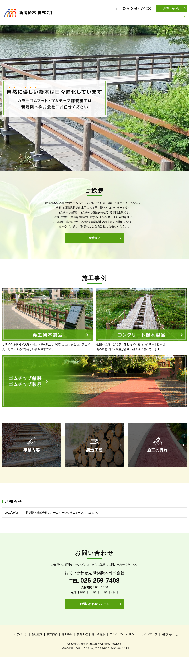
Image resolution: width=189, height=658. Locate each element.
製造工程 (149, 18)
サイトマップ (149, 635)
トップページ (69, 18)
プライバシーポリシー (123, 635)
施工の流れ (170, 18)
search (184, 19)
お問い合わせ (171, 8)
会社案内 (91, 18)
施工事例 (130, 18)
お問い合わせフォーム (94, 604)
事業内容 (110, 18)
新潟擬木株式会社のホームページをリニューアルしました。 (63, 512)
